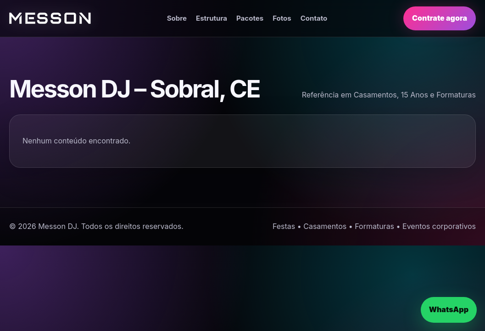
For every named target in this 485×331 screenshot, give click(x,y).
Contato (314, 18)
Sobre (177, 18)
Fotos (282, 18)
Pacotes (249, 18)
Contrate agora (439, 18)
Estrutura (211, 18)
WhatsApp (448, 309)
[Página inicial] (50, 18)
